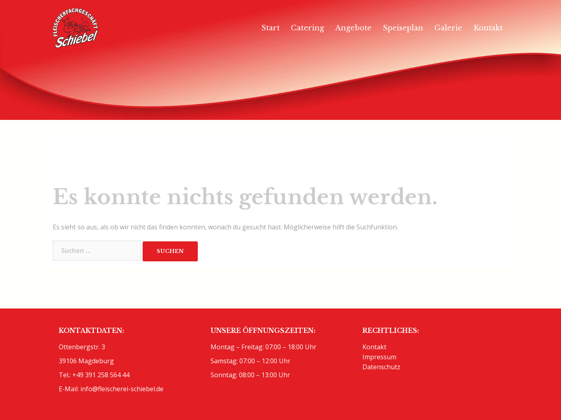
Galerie (448, 28)
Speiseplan (403, 28)
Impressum (379, 356)
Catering (307, 28)
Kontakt (488, 28)
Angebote (353, 28)
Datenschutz (381, 366)
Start (270, 28)
